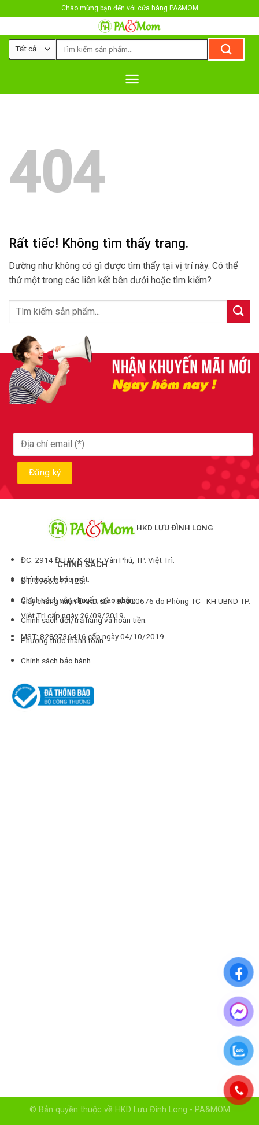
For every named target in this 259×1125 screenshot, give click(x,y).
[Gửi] (226, 49)
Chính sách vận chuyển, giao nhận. (78, 599)
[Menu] (132, 79)
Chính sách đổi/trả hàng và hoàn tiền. (84, 620)
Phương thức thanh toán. (63, 640)
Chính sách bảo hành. (56, 660)
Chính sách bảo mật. (55, 579)
